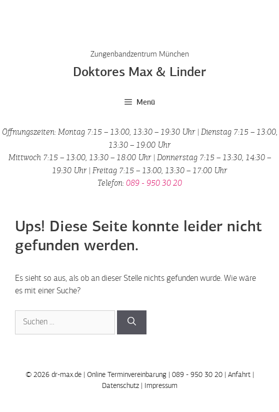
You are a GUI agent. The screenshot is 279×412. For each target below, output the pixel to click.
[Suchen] (131, 322)
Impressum (161, 385)
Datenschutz (120, 385)
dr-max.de (67, 374)
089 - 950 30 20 (154, 183)
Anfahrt (239, 374)
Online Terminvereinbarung (126, 374)
